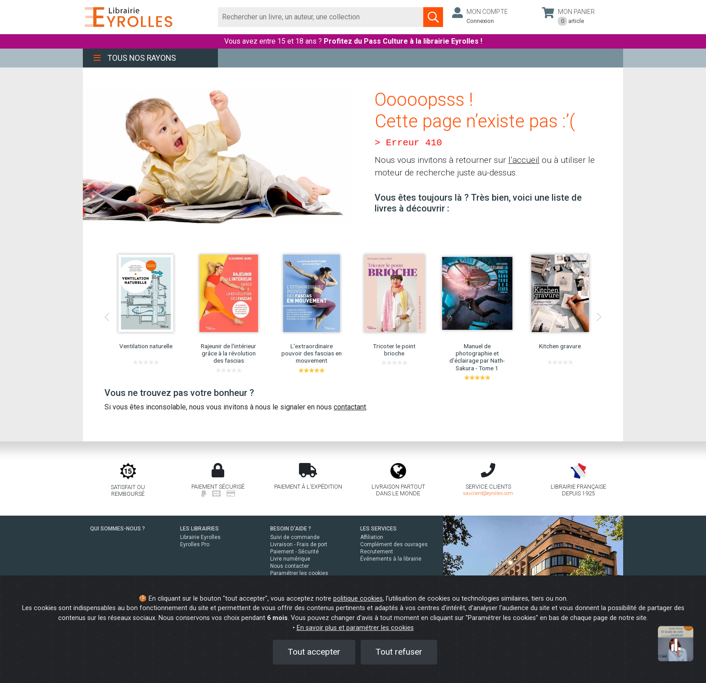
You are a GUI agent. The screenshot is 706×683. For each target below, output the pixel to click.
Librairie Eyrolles (200, 537)
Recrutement (376, 551)
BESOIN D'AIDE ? (290, 529)
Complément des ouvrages (394, 544)
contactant (350, 407)
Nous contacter (289, 566)
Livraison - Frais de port (298, 544)
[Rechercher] (321, 17)
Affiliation (371, 537)
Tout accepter (314, 652)
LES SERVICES (378, 529)
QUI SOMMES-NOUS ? (117, 529)
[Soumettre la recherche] (433, 17)
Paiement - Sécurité (294, 551)
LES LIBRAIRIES (199, 529)
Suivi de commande (295, 537)
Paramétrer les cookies (299, 573)
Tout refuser (399, 652)
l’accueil (523, 160)
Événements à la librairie (390, 559)
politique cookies (358, 598)
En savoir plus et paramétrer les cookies (355, 628)
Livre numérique (290, 559)
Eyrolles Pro (194, 544)
